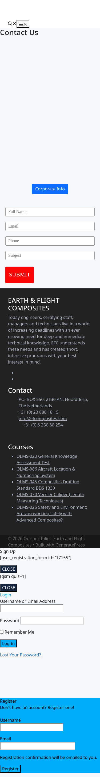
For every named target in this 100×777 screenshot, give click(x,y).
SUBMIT (19, 274)
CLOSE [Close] (8, 569)
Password (9, 621)
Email (37, 743)
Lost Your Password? (20, 655)
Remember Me (17, 632)
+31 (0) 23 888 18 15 (38, 412)
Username (31, 724)
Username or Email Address (27, 601)
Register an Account (20, 714)
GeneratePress (70, 545)
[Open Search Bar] (12, 23)
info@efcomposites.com (43, 418)
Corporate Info (50, 189)
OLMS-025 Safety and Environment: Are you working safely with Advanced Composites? (52, 513)
